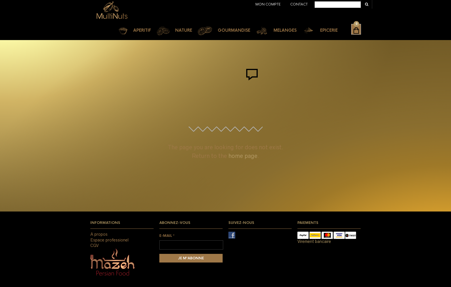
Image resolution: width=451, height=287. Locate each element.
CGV (94, 245)
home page (242, 156)
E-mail (167, 235)
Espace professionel (109, 240)
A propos (99, 234)
